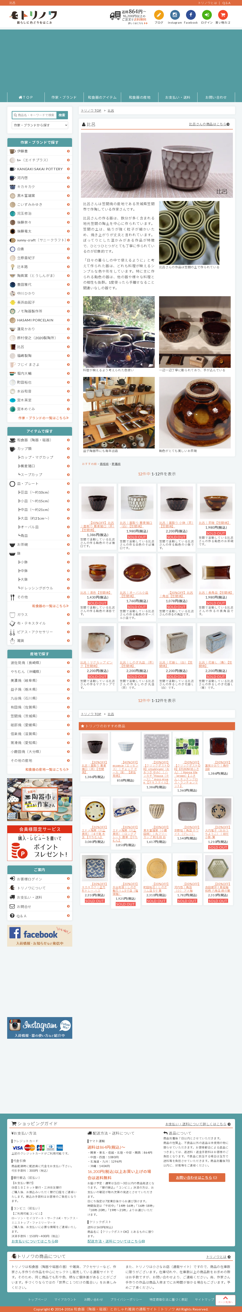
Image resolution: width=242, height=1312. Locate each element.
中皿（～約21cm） (36, 509)
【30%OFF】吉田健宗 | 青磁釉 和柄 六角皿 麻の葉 (217, 887)
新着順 (116, 464)
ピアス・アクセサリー (35, 632)
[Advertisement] (121, 59)
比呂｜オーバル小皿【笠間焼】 (134, 594)
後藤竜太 (24, 231)
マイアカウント (65, 1299)
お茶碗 (22, 544)
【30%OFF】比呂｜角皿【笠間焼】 (176, 594)
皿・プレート (28, 483)
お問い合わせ (216, 97)
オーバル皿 (30, 527)
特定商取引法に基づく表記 (169, 1299)
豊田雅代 (24, 284)
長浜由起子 (26, 302)
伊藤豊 (22, 151)
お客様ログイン (26, 878)
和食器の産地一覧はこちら (47, 769)
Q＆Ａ (18, 915)
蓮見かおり (26, 329)
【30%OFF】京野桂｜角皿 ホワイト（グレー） (187, 830)
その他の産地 (21, 760)
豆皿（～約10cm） (36, 492)
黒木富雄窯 (26, 195)
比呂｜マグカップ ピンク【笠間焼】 (96, 664)
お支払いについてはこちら (35, 1241)
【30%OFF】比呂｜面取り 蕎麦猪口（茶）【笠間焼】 (97, 526)
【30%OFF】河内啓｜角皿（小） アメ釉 (187, 887)
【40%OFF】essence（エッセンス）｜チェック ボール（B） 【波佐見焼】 (125, 769)
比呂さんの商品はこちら (207, 124)
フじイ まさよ (28, 364)
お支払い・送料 (178, 97)
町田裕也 (24, 382)
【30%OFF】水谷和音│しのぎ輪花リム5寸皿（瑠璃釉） (125, 889)
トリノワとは (207, 3)
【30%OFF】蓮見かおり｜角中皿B (217, 766)
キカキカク (26, 187)
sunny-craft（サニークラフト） (42, 240)
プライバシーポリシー (126, 1299)
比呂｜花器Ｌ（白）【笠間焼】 (176, 664)
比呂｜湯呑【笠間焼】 (96, 592)
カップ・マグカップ (37, 457)
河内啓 (22, 178)
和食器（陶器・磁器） (35, 440)
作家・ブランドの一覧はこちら (43, 418)
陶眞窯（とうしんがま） (37, 275)
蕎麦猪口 (28, 466)
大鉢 (24, 579)
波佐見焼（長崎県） (27, 663)
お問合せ (20, 906)
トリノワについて (31, 888)
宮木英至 (24, 400)
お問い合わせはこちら (196, 1177)
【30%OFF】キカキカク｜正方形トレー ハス (94, 887)
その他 (22, 597)
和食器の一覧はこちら (50, 606)
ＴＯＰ (26, 97)
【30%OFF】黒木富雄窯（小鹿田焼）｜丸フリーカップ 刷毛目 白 (156, 832)
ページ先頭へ (225, 1299)
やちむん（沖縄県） (27, 671)
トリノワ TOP (91, 110)
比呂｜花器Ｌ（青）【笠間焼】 (215, 664)
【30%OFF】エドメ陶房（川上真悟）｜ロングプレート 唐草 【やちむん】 (125, 833)
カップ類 (24, 449)
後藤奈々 (24, 222)
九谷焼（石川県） (25, 698)
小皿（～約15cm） (36, 501)
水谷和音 (24, 391)
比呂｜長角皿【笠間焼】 (216, 592)
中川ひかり (26, 293)
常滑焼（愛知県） (25, 743)
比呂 (20, 347)
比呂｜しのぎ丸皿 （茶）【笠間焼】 (137, 664)
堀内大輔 (24, 373)
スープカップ (31, 475)
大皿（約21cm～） (36, 518)
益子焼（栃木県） (25, 689)
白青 (20, 249)
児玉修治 (24, 213)
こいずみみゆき (30, 204)
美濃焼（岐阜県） (25, 680)
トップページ (37, 1299)
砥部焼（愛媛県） (25, 725)
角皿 (24, 535)
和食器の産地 (140, 97)
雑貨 (20, 640)
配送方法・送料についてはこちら (116, 1241)
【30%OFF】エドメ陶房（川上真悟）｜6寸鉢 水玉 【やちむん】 (94, 832)
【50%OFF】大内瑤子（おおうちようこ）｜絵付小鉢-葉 (217, 832)
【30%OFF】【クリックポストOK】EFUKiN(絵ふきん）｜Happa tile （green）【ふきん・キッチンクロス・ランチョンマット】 (187, 774)
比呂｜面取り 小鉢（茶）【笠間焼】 (176, 524)
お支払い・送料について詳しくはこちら (196, 1124)
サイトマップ (204, 1299)
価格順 (104, 464)
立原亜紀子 (26, 258)
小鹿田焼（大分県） (27, 751)
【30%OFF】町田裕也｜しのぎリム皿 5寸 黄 (156, 887)
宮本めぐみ (26, 409)
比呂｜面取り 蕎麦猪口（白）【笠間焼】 (136, 524)
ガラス (22, 614)
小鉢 (24, 562)
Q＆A (226, 3)
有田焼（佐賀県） (25, 707)
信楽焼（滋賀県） (25, 734)
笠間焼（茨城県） (25, 716)
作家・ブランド (64, 97)
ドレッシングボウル (37, 588)
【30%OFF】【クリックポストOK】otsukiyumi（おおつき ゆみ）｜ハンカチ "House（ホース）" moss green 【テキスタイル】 (156, 772)
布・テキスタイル (31, 623)
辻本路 (22, 267)
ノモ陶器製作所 (30, 311)
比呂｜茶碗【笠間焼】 (215, 523)
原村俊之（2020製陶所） (37, 338)
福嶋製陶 (24, 355)
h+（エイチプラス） (33, 160)
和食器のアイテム (102, 97)
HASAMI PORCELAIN (35, 320)
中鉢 (24, 571)
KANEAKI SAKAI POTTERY (40, 169)
